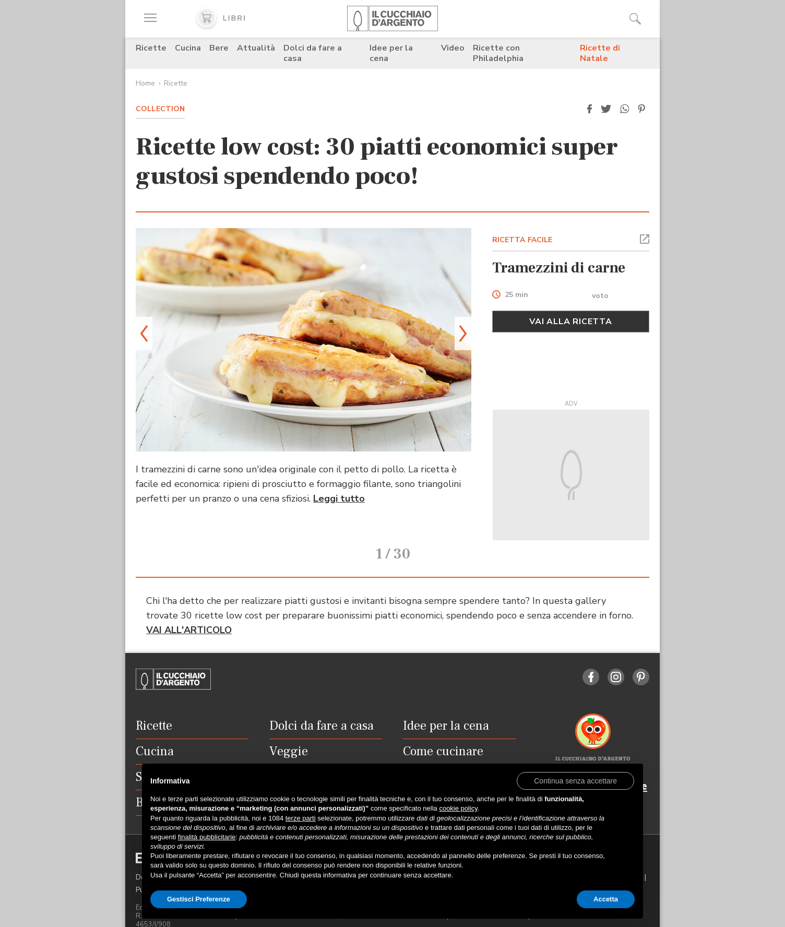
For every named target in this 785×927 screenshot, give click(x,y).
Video (453, 48)
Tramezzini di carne (558, 267)
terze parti (301, 818)
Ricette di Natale (600, 53)
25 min (516, 295)
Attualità (256, 48)
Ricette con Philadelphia (498, 53)
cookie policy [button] (458, 808)
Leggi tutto (339, 498)
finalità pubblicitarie (207, 837)
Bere (219, 48)
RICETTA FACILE (522, 240)
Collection (160, 109)
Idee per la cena (391, 53)
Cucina (188, 48)
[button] (589, 109)
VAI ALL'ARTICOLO (189, 615)
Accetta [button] (605, 899)
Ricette (151, 48)
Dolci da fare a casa (312, 53)
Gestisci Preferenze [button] (198, 899)
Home (145, 83)
